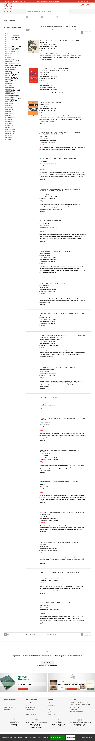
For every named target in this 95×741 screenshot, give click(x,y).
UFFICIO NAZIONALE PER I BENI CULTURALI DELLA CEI (58, 193)
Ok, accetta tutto (57, 737)
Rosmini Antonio (9, 125)
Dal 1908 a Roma (14, 722)
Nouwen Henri (9, 107)
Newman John (9, 105)
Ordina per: (47, 30)
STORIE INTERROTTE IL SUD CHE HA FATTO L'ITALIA (58, 542)
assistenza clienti (30, 707)
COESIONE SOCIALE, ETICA (49, 398)
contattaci (6, 711)
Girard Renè (8, 81)
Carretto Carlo (9, 55)
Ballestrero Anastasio (10, 35)
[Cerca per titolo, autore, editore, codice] (80, 11)
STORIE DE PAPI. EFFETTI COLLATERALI (54, 221)
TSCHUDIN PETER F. (44, 253)
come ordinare (29, 702)
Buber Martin (8, 49)
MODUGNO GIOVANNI (45, 575)
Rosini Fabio (8, 123)
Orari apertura (58, 722)
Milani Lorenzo (9, 103)
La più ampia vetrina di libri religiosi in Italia (80, 722)
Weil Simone (8, 137)
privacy (27, 711)
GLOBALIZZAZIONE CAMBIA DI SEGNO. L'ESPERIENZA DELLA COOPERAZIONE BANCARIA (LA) (62, 336)
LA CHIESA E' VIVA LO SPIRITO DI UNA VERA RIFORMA (59, 40)
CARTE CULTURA (54, 1)
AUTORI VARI (42, 544)
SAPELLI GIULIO (60, 339)
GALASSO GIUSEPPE (44, 453)
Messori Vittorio (9, 101)
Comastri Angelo (9, 59)
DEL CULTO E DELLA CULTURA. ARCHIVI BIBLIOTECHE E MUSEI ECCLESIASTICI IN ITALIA (60, 189)
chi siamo (6, 702)
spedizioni (28, 705)
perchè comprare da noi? (10, 707)
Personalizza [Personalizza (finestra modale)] (70, 737)
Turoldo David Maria (10, 133)
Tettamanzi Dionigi (10, 131)
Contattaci (9, 1)
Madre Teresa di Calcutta (11, 95)
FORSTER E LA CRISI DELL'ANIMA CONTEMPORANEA (59, 573)
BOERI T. (46, 104)
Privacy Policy (54, 665)
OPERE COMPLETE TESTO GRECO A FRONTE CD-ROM (59, 482)
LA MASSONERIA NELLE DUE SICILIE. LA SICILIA (57, 367)
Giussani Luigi (8, 83)
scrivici (17, 1)
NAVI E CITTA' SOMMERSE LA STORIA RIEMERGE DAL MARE (61, 512)
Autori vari (8, 139)
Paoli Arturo (8, 111)
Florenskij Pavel (9, 73)
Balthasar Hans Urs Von (11, 37)
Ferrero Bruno (9, 75)
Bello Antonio (8, 41)
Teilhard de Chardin (10, 129)
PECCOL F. (47, 255)
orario (23, 1)
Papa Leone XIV (9, 115)
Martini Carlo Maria (10, 99)
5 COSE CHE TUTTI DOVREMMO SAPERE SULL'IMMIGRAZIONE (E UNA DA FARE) (54, 69)
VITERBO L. (47, 317)
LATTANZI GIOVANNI (44, 514)
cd (48, 707)
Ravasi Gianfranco (9, 121)
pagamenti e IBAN (30, 714)
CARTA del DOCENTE (42, 1)
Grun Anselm (8, 85)
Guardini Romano (9, 87)
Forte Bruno (8, 77)
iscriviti (47, 662)
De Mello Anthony (9, 63)
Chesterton (8, 57)
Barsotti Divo (8, 39)
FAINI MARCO (43, 161)
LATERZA (46, 74)
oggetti (50, 711)
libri (49, 702)
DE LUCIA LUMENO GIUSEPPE (47, 339)
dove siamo (7, 709)
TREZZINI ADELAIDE (44, 422)
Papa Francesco (9, 113)
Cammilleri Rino (9, 51)
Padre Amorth (9, 109)
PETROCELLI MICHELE (45, 400)
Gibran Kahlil (8, 79)
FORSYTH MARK (43, 136)
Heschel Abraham (9, 91)
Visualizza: (70, 30)
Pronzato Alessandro (10, 117)
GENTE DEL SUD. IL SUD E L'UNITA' (52, 283)
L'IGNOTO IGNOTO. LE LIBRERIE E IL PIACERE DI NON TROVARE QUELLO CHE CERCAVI (59, 133)
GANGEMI (46, 194)
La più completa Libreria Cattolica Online (36, 722)
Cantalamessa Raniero (11, 53)
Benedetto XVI (9, 43)
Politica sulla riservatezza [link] (85, 737)
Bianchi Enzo (8, 45)
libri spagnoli (51, 705)
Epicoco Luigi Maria (10, 69)
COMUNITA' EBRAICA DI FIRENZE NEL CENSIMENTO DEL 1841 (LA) (62, 314)
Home (5, 20)
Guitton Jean (8, 89)
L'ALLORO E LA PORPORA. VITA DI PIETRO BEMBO (58, 159)
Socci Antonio (8, 127)
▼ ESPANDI (42, 123)
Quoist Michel (8, 119)
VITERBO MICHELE (44, 285)
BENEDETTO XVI (43, 42)
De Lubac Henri (9, 61)
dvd (49, 709)
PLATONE (41, 484)
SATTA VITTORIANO (44, 223)
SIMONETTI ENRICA (44, 605)
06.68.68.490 (73, 709)
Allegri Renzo (8, 33)
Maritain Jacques (9, 97)
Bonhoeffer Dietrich (10, 47)
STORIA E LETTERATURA (50, 44)
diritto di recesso (29, 709)
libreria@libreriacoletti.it (77, 711)
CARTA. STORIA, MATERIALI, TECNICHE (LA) (55, 251)
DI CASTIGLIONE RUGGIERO (46, 369)
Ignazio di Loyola (9, 93)
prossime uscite (52, 714)
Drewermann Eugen (10, 67)
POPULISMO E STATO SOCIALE (50, 102)
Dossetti (7, 65)
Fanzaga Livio (8, 71)
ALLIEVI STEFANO (44, 72)
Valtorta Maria (8, 135)
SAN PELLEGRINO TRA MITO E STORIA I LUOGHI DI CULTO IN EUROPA (62, 419)
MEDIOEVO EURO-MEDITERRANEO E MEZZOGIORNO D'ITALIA (59, 450)
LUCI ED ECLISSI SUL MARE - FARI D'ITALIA (55, 603)
